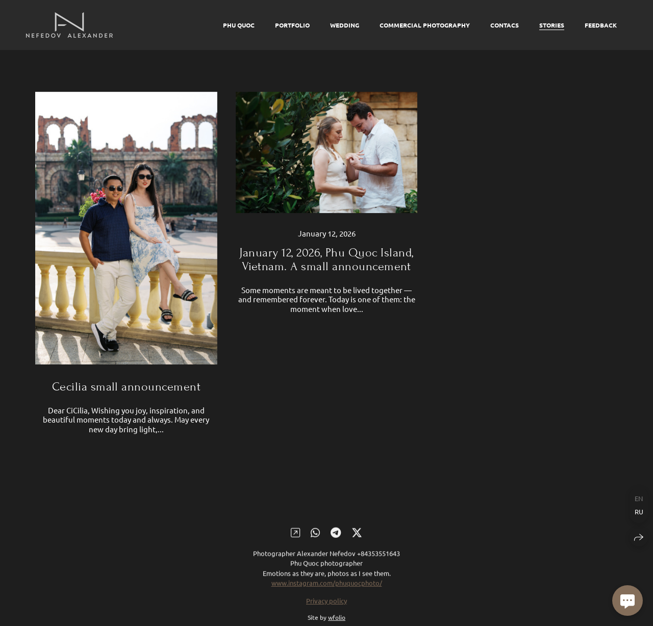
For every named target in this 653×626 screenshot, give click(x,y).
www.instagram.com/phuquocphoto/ (326, 587)
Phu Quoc (239, 25)
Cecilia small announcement (126, 387)
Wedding (344, 25)
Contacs (504, 25)
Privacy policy (326, 604)
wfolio (336, 621)
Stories (551, 25)
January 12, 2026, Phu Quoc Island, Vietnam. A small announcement (326, 259)
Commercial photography (425, 25)
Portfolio (292, 25)
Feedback (601, 25)
